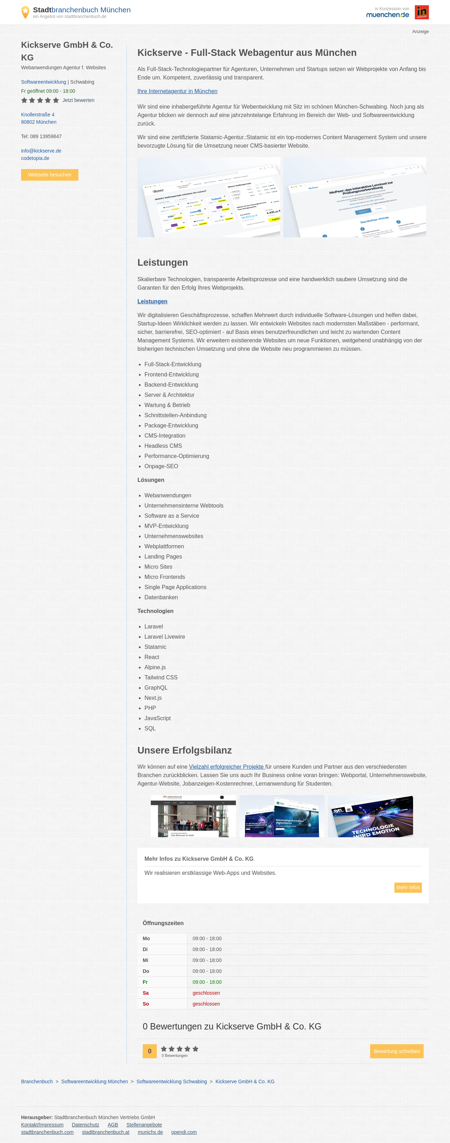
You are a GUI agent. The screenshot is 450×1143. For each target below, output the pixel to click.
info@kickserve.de (41, 151)
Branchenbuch (37, 1081)
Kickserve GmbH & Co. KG (245, 1081)
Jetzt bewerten (79, 100)
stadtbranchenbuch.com (47, 1132)
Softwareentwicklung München (94, 1081)
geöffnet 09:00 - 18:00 (48, 91)
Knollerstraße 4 (70, 119)
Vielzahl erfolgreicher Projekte (227, 767)
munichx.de (150, 1132)
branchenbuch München (82, 10)
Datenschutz (85, 1125)
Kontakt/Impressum (42, 1125)
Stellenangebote (144, 1125)
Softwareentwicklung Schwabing (171, 1081)
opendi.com (184, 1132)
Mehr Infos (408, 887)
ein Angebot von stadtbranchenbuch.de (69, 16)
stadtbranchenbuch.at (105, 1132)
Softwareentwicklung (43, 82)
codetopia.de (35, 158)
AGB (113, 1125)
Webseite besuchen (49, 174)
